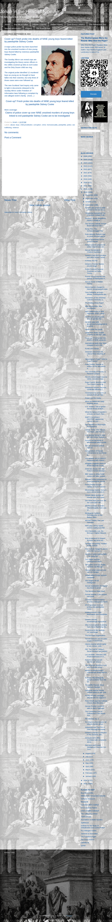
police (69, 125)
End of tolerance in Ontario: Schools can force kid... (95, 539)
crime (44, 125)
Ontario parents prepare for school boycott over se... (95, 246)
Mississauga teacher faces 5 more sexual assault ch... (95, 491)
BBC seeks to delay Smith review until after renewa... (96, 475)
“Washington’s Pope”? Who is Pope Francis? (96, 360)
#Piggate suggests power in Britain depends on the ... (95, 464)
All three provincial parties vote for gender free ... (94, 318)
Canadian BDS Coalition (90, 805)
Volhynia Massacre (88, 799)
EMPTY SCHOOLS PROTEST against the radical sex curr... (94, 419)
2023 (86, 166)
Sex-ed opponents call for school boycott (94, 240)
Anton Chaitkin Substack (90, 811)
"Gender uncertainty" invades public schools (96, 545)
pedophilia (62, 125)
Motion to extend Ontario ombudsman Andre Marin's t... (96, 672)
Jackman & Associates (89, 834)
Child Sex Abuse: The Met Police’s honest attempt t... (96, 470)
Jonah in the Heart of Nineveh (29, 11)
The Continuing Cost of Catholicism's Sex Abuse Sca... (95, 713)
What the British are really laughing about (94, 402)
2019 (86, 179)
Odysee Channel (39, 24)
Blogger (69, 916)
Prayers (28, 28)
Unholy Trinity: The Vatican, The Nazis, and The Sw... (95, 431)
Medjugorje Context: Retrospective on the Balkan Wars (93, 515)
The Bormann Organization (95, 635)
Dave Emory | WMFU (76, 24)
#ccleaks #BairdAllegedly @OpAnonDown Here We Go (95, 680)
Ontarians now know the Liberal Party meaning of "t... (95, 354)
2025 (86, 159)
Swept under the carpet (94, 329)
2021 (86, 173)
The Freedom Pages (88, 837)
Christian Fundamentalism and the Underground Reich (96, 601)
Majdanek (84, 802)
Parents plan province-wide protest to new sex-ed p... (95, 209)
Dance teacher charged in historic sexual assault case (96, 288)
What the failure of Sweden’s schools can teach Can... (96, 413)
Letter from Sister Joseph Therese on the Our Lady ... (96, 334)
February (89, 773)
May (87, 763)
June (87, 760)
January (88, 776)
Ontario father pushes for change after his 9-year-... (95, 496)
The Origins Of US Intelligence (92, 582)
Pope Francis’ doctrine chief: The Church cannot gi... (95, 383)
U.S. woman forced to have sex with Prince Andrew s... (96, 436)
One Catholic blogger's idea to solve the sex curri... (96, 550)
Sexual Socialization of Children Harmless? (93, 251)
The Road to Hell (43, 28)
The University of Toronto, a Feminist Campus (95, 373)
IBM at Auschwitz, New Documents (93, 307)
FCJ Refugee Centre (88, 831)
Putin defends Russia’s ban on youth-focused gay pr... (95, 235)
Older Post (69, 200)
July (87, 757)
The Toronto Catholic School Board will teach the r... (95, 225)
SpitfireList (85, 823)
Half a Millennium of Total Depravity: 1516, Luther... (95, 312)
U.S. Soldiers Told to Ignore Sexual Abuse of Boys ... (95, 408)
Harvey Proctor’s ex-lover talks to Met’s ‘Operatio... (95, 707)
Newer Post (10, 200)
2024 (86, 163)
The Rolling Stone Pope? (94, 303)
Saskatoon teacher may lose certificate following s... (95, 388)
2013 (86, 784)
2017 (86, 186)
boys (18, 125)
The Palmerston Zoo (97, 24)
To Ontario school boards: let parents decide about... (96, 723)
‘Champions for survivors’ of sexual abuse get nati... (95, 394)
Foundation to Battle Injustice (92, 820)
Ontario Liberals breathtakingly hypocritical (95, 621)
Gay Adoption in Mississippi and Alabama (95, 425)
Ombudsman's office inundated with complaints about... (95, 740)
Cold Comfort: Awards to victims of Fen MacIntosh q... (95, 366)
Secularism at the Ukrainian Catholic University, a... (95, 299)
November (89, 198)
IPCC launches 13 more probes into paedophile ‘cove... (94, 607)
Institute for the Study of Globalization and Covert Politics (93, 827)
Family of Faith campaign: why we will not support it (95, 696)
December (89, 195)
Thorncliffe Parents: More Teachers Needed (94, 686)
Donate (93, 94)
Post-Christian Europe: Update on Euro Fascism (95, 486)
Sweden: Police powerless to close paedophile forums (96, 480)
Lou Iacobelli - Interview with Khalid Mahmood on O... (95, 656)
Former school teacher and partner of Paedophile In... (95, 277)
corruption (37, 125)
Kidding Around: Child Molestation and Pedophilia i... (96, 614)
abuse (12, 125)
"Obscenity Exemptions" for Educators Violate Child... (95, 214)
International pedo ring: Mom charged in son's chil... (96, 344)
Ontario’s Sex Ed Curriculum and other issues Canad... (95, 256)
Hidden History (57, 24)
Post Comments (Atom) (23, 212)
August (88, 753)
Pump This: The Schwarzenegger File (94, 230)
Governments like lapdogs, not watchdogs (95, 631)
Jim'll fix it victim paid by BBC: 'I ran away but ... (96, 555)
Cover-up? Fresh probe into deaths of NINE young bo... (96, 339)
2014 (86, 780)
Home (7, 24)
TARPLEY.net (86, 817)
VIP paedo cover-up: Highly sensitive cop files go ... (95, 566)
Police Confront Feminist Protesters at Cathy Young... (94, 271)
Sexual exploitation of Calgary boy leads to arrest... (96, 587)
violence (16, 127)
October (88, 202)
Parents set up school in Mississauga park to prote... (96, 441)
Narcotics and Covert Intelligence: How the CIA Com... (95, 747)
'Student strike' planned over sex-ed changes (95, 571)
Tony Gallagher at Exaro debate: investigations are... (96, 293)
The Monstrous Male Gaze (95, 591)
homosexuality (52, 125)
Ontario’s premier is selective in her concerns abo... (96, 734)
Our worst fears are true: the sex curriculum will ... (95, 501)
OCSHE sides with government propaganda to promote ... (96, 324)
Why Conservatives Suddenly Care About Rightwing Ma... (96, 626)
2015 (86, 192)
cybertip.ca (85, 843)
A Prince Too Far (91, 261)
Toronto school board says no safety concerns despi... (96, 378)
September (89, 205)
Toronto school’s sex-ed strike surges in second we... (96, 640)
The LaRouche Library (89, 814)
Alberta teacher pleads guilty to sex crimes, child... (95, 645)
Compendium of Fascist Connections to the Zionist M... (95, 453)
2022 (86, 169)
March (88, 770)
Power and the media (93, 398)
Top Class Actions (87, 840)
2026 (86, 156)
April (87, 766)
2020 (86, 176)
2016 (86, 189)
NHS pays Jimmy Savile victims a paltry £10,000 (95, 527)
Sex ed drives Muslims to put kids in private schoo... (96, 666)
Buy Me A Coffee (21, 24)
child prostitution (26, 125)
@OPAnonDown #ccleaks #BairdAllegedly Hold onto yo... (95, 508)
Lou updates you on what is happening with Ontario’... (95, 459)
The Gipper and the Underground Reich (93, 560)
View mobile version (39, 205)
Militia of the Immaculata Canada (93, 796)
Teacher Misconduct (12, 28)
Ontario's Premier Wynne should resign (94, 265)
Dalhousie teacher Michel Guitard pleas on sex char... (96, 691)
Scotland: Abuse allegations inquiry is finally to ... (95, 219)
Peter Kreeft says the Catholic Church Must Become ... (96, 702)
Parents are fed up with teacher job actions (93, 661)
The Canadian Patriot (89, 808)
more (30, 96)
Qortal (83, 846)
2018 (86, 182)
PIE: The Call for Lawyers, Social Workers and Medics (96, 650)
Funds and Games (92, 348)
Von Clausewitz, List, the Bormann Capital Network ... (95, 533)
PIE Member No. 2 (92, 719)
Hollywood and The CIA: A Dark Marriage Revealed (95, 728)
